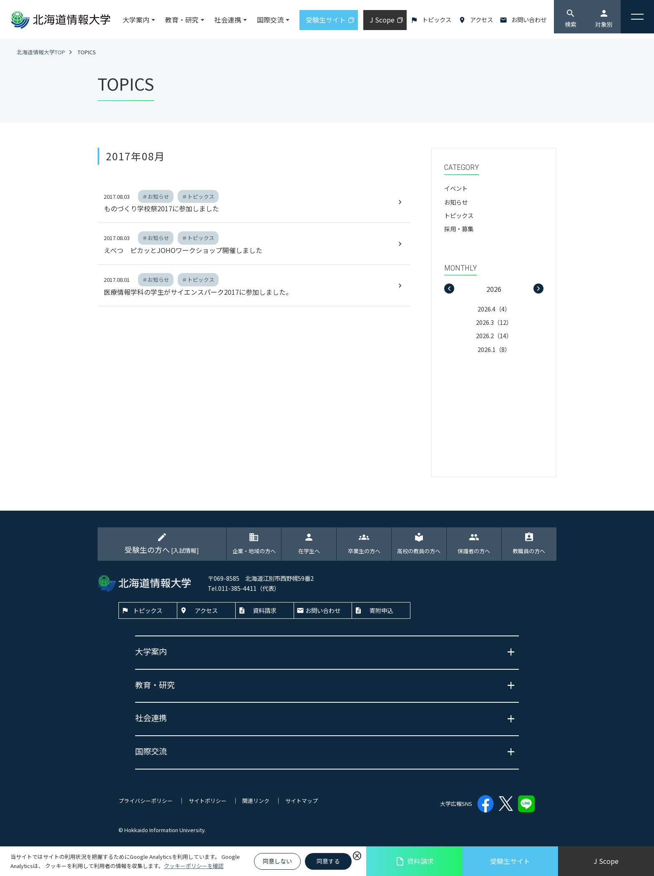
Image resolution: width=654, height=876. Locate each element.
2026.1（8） (494, 349)
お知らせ (456, 201)
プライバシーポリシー (145, 801)
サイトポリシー (207, 801)
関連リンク (255, 801)
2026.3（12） (494, 322)
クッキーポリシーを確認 (194, 866)
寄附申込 (381, 610)
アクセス (481, 19)
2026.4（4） (494, 308)
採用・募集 (458, 228)
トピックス (436, 19)
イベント (456, 188)
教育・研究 (182, 20)
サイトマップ (301, 801)
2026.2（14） (494, 335)
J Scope (606, 861)
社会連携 (227, 20)
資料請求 (414, 861)
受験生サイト (510, 861)
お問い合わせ (528, 19)
